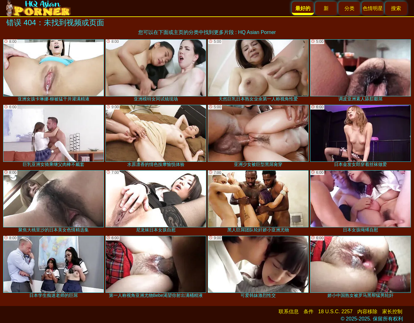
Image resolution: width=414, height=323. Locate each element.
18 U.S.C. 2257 (335, 311)
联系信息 (289, 311)
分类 (349, 8)
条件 (308, 311)
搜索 (396, 8)
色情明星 (373, 8)
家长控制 (392, 311)
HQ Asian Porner (257, 32)
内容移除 (367, 311)
